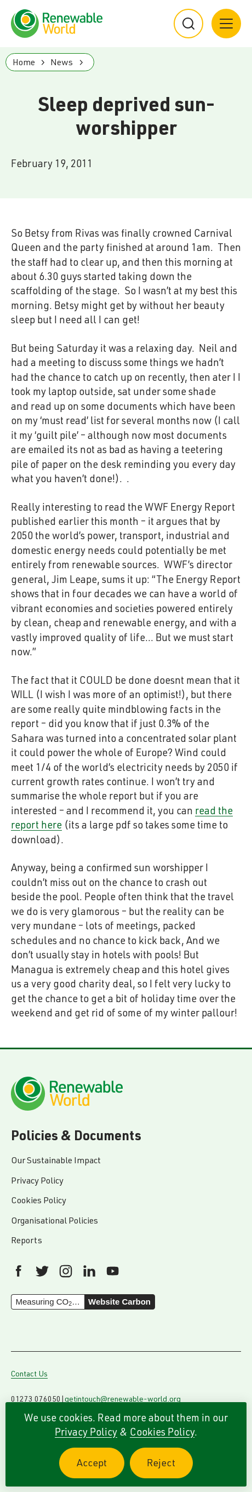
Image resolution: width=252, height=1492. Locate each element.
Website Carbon (119, 1301)
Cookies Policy (162, 1432)
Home (24, 62)
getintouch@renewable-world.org (123, 1399)
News (61, 62)
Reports (26, 1240)
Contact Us (29, 1373)
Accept (100, 1468)
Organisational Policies (54, 1220)
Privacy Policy (86, 1432)
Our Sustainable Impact (56, 1160)
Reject (170, 1468)
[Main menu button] (226, 23)
